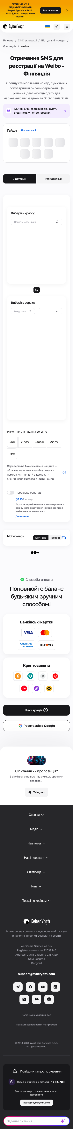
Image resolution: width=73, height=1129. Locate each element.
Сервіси (36, 815)
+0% (12, 442)
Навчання (36, 843)
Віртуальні (19, 178)
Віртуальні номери (53, 40)
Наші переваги (36, 858)
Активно (40, 537)
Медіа (36, 829)
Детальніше (22, 516)
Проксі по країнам (36, 901)
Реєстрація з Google (36, 725)
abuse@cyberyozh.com (36, 1102)
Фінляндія (9, 46)
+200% (39, 442)
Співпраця (36, 872)
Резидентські (53, 178)
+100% (25, 442)
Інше (36, 886)
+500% (54, 442)
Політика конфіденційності (36, 1014)
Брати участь (50, 10)
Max (12, 453)
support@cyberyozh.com (36, 974)
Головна (8, 40)
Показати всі (28, 130)
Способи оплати (39, 579)
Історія (55, 537)
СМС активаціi (27, 40)
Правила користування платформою (36, 1024)
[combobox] (50, 311)
